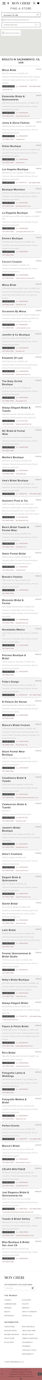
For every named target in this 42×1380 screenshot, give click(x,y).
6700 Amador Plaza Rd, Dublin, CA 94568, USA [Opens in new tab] (18, 607)
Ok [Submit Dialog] (40, 1374)
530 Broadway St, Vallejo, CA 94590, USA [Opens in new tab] (16, 534)
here (21, 1378)
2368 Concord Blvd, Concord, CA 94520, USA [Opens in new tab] (17, 504)
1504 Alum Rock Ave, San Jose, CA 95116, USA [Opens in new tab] (18, 1149)
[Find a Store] (8, 3)
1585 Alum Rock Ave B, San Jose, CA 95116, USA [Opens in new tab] (18, 1129)
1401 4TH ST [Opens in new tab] (6, 811)
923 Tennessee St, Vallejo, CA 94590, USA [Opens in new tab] (16, 557)
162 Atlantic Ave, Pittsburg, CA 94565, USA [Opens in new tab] (16, 461)
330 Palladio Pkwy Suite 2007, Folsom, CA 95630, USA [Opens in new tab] (21, 315)
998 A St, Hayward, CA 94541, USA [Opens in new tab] (14, 857)
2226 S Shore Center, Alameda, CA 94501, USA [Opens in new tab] (18, 834)
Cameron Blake (10, 1304)
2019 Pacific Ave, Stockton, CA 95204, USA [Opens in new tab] (17, 437)
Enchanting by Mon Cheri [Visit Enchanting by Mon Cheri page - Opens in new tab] (19, 77)
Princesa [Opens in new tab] (25, 1308)
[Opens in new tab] (35, 86)
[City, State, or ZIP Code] (21, 14)
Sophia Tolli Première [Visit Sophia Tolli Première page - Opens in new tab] (32, 514)
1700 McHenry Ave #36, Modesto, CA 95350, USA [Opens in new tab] (19, 728)
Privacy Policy (28, 1334)
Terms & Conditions (30, 1338)
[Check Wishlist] (38, 3)
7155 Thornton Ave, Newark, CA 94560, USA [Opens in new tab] (17, 960)
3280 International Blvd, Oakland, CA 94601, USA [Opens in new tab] (19, 685)
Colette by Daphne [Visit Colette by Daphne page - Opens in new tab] (28, 508)
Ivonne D (7, 1300)
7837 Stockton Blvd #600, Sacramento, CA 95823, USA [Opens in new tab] (21, 150)
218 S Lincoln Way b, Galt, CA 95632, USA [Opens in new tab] (16, 338)
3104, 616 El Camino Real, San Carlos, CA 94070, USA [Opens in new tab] (20, 1056)
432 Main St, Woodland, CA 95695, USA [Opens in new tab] (15, 265)
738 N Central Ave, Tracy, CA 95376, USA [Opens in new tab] (16, 580)
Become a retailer (11, 1334)
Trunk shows (9, 1327)
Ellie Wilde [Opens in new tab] (26, 1300)
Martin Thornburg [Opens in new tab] (29, 1312)
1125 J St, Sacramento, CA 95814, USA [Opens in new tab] (15, 73)
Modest (7, 1312)
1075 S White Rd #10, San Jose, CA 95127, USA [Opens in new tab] (18, 1106)
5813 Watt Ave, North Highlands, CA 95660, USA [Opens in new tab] (18, 173)
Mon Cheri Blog (28, 1327)
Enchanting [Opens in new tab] (9, 1316)
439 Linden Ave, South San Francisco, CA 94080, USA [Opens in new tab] (20, 983)
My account (9, 1342)
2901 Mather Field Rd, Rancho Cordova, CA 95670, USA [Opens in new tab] (21, 193)
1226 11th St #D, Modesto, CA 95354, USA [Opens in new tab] (16, 758)
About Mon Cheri (29, 1331)
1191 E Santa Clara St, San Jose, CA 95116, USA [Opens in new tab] (18, 1173)
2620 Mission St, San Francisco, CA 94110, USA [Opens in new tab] (18, 933)
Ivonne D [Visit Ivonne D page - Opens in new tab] (5, 321)
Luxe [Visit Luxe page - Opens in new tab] (27, 80)
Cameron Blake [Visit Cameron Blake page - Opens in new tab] (16, 318)
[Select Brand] (21, 25)
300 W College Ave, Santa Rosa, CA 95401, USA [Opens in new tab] (18, 662)
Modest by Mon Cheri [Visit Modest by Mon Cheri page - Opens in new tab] (18, 80)
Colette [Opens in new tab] (25, 1304)
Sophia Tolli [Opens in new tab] (27, 1316)
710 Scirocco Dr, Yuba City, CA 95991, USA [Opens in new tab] (16, 388)
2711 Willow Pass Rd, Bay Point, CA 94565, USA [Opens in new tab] (18, 484)
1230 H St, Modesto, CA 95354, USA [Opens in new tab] (14, 884)
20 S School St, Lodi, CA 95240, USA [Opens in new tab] (15, 361)
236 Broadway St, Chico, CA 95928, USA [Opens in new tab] (16, 1006)
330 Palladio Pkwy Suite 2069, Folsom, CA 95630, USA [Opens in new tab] (21, 288)
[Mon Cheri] (14, 1277)
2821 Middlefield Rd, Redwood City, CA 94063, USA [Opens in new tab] (19, 1079)
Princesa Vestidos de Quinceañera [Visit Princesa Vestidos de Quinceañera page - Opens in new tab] (19, 368)
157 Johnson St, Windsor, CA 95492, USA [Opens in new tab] (16, 907)
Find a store (9, 1338)
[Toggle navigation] (4, 3)
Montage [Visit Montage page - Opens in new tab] (24, 321)
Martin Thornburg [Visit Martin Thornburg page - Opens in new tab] (34, 77)
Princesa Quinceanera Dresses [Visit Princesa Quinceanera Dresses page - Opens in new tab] (21, 106)
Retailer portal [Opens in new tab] (10, 1331)
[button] (23, 40)
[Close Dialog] (1, 1374)
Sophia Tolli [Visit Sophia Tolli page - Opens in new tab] (6, 80)
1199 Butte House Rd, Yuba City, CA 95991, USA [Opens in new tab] (18, 414)
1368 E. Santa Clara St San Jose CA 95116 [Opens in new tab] (16, 1199)
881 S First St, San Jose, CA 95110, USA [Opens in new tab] (15, 1249)
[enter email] (19, 1288)
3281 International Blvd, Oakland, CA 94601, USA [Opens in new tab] (18, 705)
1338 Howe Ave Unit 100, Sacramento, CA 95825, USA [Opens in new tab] (20, 103)
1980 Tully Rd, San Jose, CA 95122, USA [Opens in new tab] (15, 1222)
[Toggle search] (34, 3)
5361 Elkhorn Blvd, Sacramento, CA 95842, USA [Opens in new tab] (18, 242)
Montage (7, 1308)
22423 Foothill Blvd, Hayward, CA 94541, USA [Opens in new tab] (17, 784)
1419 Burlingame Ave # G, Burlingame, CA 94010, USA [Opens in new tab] (20, 1030)
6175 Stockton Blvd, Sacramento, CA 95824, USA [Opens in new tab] (19, 126)
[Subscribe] (32, 1288)
